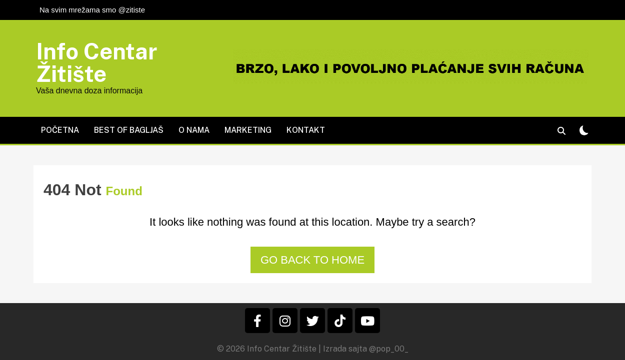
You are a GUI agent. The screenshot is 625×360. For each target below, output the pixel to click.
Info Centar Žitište (97, 62)
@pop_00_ (388, 349)
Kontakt (305, 130)
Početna (60, 130)
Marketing (248, 130)
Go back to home (312, 260)
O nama (194, 130)
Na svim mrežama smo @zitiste (92, 9)
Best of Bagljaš (129, 130)
